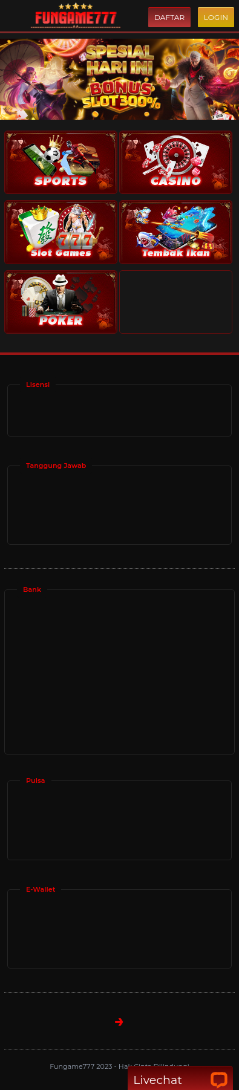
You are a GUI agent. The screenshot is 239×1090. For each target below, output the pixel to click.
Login (216, 17)
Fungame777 (73, 1066)
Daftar (169, 17)
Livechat (180, 1080)
